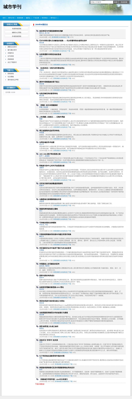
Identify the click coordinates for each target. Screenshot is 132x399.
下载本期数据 (39, 384)
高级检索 (11, 59)
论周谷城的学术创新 (46, 142)
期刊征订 (54, 18)
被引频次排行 (12, 50)
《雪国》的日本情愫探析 (48, 105)
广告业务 (36, 18)
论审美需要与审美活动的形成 (50, 54)
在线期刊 (10, 44)
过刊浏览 (11, 56)
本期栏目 (11, 53)
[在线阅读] (62, 37)
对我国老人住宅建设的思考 (49, 264)
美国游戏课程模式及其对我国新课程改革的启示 (57, 368)
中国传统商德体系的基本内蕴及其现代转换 (55, 234)
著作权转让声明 (13, 80)
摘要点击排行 (12, 47)
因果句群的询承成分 (46, 276)
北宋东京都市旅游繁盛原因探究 (51, 183)
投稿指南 (20, 18)
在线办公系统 (11, 24)
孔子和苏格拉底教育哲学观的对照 (51, 356)
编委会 (28, 18)
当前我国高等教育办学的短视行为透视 (53, 313)
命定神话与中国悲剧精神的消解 (51, 31)
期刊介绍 (11, 18)
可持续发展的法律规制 (47, 223)
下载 (67, 37)
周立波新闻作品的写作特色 (49, 131)
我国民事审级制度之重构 (48, 209)
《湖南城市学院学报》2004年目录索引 (53, 379)
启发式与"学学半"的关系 (48, 340)
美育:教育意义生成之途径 (48, 326)
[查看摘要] (55, 37)
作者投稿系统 (16, 36)
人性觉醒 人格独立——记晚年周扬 (52, 117)
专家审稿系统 (16, 29)
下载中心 (10, 70)
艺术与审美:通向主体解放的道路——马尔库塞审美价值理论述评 (63, 41)
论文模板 (11, 77)
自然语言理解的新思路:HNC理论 (51, 287)
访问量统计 (10, 88)
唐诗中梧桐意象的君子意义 (49, 82)
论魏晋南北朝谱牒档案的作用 (50, 199)
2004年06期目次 (41, 25)
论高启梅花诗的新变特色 (48, 93)
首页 (4, 18)
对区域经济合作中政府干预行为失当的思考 (55, 248)
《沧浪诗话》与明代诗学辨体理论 (51, 68)
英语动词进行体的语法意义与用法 (51, 301)
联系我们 (45, 18)
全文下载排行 (12, 62)
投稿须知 (11, 73)
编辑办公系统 (16, 32)
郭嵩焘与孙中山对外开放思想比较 (51, 166)
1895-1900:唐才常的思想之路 (50, 154)
